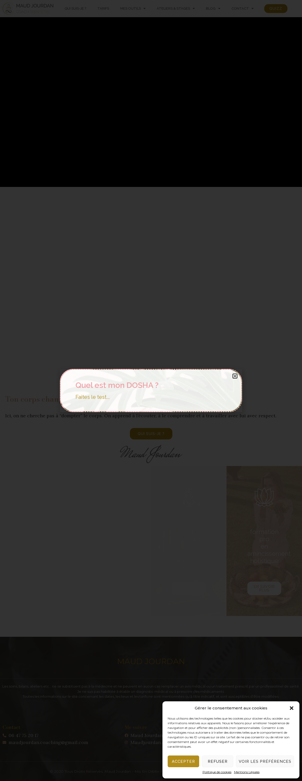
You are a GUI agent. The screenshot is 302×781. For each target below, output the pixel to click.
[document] (151, 390)
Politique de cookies (217, 772)
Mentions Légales (247, 772)
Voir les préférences (265, 761)
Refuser (218, 761)
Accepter (183, 761)
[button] (291, 708)
